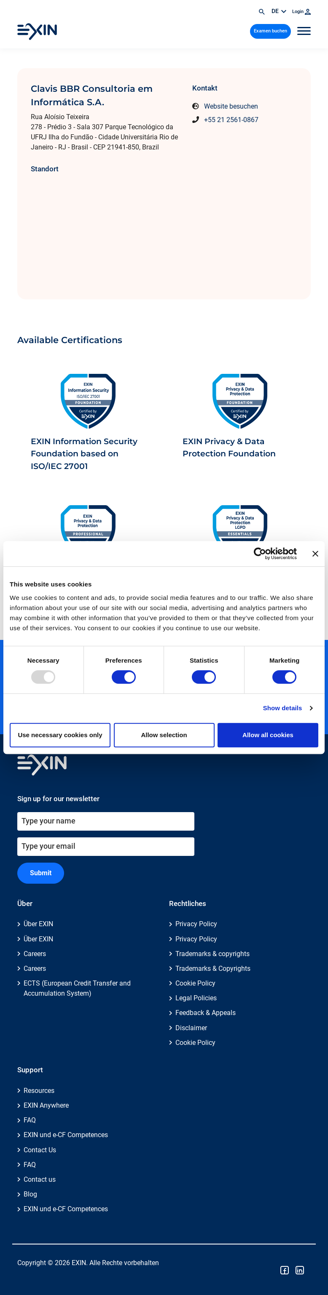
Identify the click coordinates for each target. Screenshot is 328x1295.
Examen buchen (270, 31)
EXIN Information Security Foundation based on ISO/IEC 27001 (84, 454)
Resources (39, 1091)
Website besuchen (231, 106)
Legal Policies (196, 998)
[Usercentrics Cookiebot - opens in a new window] (260, 553)
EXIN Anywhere (46, 1105)
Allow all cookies (267, 734)
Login (301, 11)
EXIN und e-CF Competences (66, 1135)
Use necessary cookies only (60, 734)
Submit (40, 873)
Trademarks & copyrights (212, 954)
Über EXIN (38, 924)
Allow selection (164, 734)
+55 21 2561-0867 (231, 120)
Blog (30, 1194)
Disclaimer (191, 1028)
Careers (35, 954)
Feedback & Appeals (205, 1013)
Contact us (40, 1179)
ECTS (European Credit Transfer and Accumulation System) (77, 988)
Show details (282, 707)
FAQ (30, 1120)
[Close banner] (315, 554)
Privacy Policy (196, 924)
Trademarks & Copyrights (212, 969)
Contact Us (40, 1150)
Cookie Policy (195, 983)
